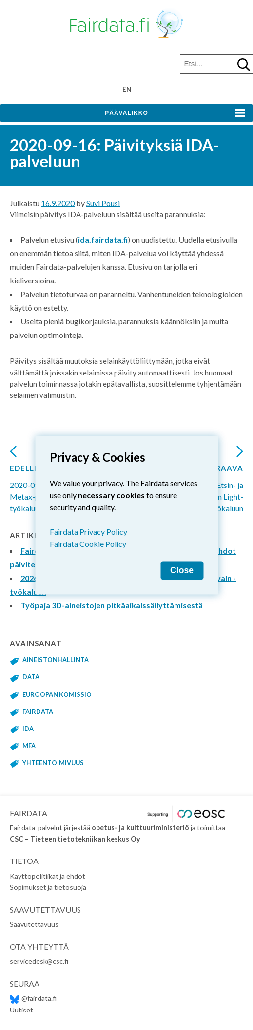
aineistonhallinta (55, 660)
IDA (28, 728)
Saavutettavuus (34, 924)
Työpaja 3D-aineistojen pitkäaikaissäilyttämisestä (111, 605)
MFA (29, 745)
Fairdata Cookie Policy (88, 543)
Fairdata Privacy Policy (88, 531)
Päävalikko (126, 113)
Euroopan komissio (57, 694)
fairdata (37, 711)
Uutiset (21, 1010)
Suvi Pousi (103, 202)
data (30, 677)
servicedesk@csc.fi (39, 961)
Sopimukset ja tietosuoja (48, 887)
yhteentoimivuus (53, 763)
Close (182, 570)
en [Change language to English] (126, 89)
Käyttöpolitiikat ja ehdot (47, 876)
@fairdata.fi (33, 998)
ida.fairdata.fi (103, 239)
